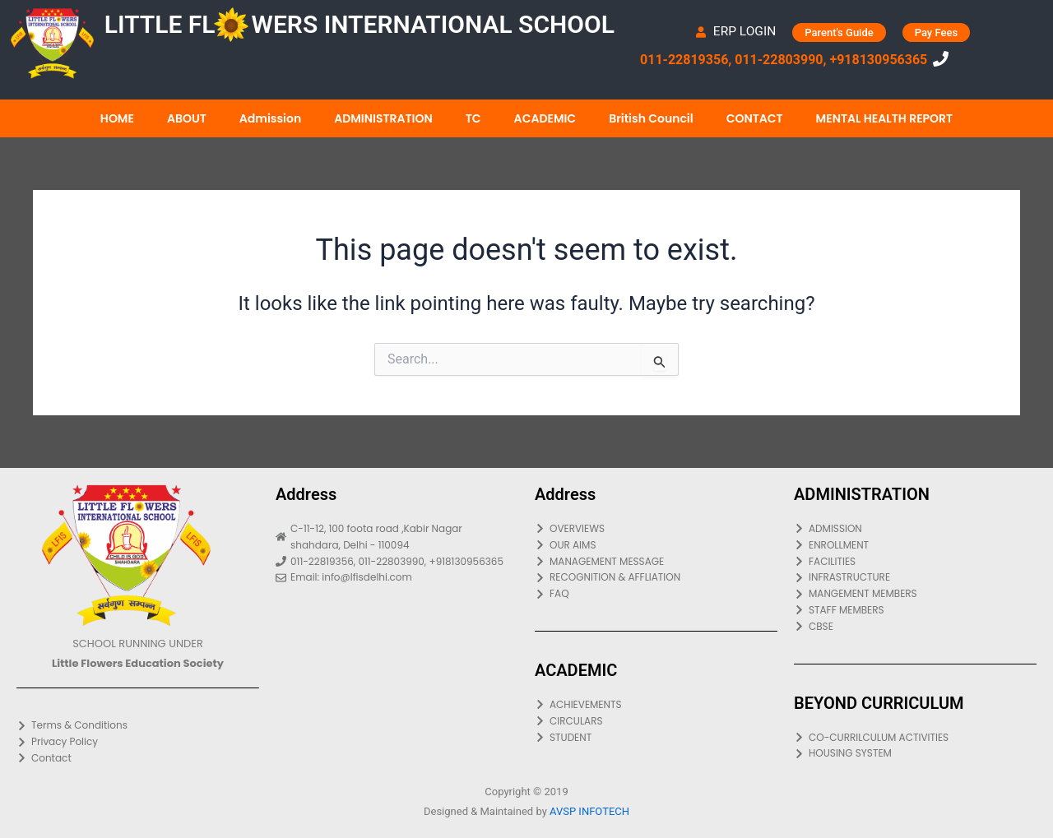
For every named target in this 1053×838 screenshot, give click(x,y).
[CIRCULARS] (656, 721)
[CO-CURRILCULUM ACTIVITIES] (915, 737)
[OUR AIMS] (656, 545)
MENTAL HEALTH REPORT (884, 118)
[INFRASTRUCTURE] (915, 577)
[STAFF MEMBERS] (915, 610)
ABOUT (186, 118)
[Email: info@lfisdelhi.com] (397, 577)
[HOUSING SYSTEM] (915, 753)
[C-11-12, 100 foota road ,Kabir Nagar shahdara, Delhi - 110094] (397, 537)
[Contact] (137, 758)
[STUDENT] (656, 737)
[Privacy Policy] (137, 742)
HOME (117, 118)
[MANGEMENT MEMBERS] (915, 594)
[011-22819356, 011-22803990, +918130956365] (397, 561)
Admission (270, 118)
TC (473, 118)
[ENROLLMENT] (915, 545)
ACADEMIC (545, 118)
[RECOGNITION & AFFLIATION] (656, 577)
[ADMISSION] (915, 529)
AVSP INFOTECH (589, 811)
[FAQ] (656, 594)
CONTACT (754, 118)
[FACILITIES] (915, 561)
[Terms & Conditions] (137, 725)
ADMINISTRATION (383, 118)
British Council (651, 118)
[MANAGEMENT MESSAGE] (656, 561)
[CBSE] (915, 626)
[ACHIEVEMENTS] (656, 705)
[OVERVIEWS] (656, 529)
